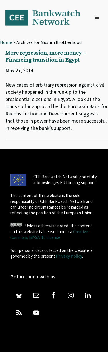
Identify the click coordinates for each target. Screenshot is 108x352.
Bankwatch (46, 17)
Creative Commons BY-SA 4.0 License (49, 234)
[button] (98, 17)
